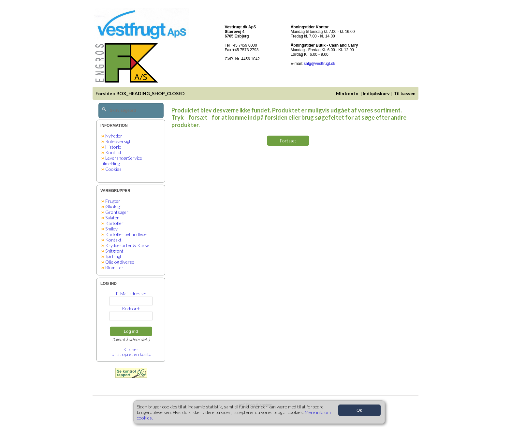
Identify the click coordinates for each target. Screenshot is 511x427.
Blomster (114, 267)
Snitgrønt (114, 251)
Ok (359, 410)
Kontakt (113, 152)
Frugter (112, 201)
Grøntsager (116, 212)
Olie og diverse (119, 262)
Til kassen (405, 93)
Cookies (113, 169)
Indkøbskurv (376, 93)
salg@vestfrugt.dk (319, 63)
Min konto (347, 93)
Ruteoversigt (118, 141)
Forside (103, 93)
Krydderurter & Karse (127, 245)
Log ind (131, 331)
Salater (112, 217)
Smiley (111, 228)
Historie (113, 147)
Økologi (113, 206)
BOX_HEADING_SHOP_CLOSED (150, 93)
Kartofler (114, 223)
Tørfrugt (113, 256)
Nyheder (113, 136)
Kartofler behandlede (126, 234)
